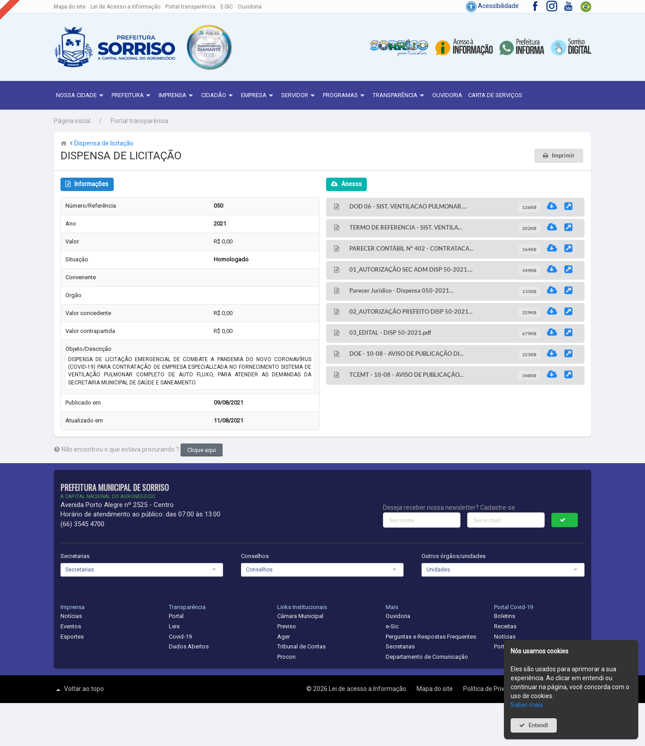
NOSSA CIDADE (81, 95)
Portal (176, 616)
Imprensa (177, 95)
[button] (209, 47)
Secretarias (75, 556)
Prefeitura (132, 95)
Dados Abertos (189, 646)
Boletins (504, 616)
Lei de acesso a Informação (368, 688)
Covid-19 (180, 636)
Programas (345, 95)
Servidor (299, 95)
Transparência (399, 95)
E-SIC (226, 7)
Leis (174, 626)
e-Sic (392, 626)
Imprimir (563, 155)
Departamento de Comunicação (427, 656)
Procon (286, 656)
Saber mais (527, 704)
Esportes (72, 636)
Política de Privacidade (495, 688)
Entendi (538, 725)
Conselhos (255, 556)
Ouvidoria (250, 7)
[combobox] (141, 569)
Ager (283, 636)
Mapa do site (70, 7)
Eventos (70, 626)
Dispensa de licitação (100, 143)
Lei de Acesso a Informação (125, 7)
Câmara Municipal (300, 616)
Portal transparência (190, 7)
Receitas (505, 626)
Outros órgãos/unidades (453, 556)
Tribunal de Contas (301, 646)
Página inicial (72, 120)
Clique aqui (201, 450)
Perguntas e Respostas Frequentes (431, 636)
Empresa (258, 95)
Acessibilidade (492, 5)
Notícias (71, 616)
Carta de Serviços (495, 95)
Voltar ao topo (79, 689)
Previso (286, 626)
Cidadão (218, 95)
